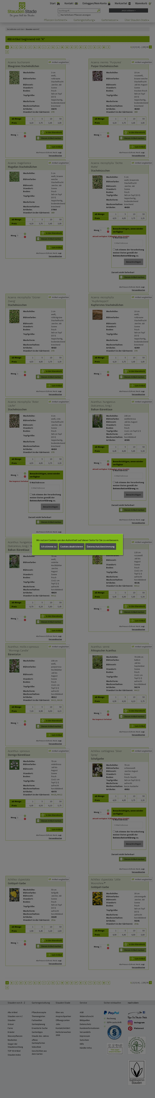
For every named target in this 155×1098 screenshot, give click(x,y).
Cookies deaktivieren (71, 546)
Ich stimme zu (48, 546)
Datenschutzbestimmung (101, 546)
